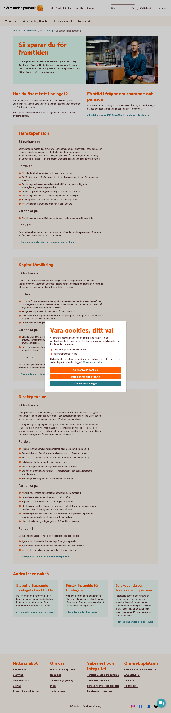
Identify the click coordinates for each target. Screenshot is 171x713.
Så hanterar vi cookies (93, 362)
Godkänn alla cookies (85, 370)
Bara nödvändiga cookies (85, 377)
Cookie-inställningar (85, 383)
